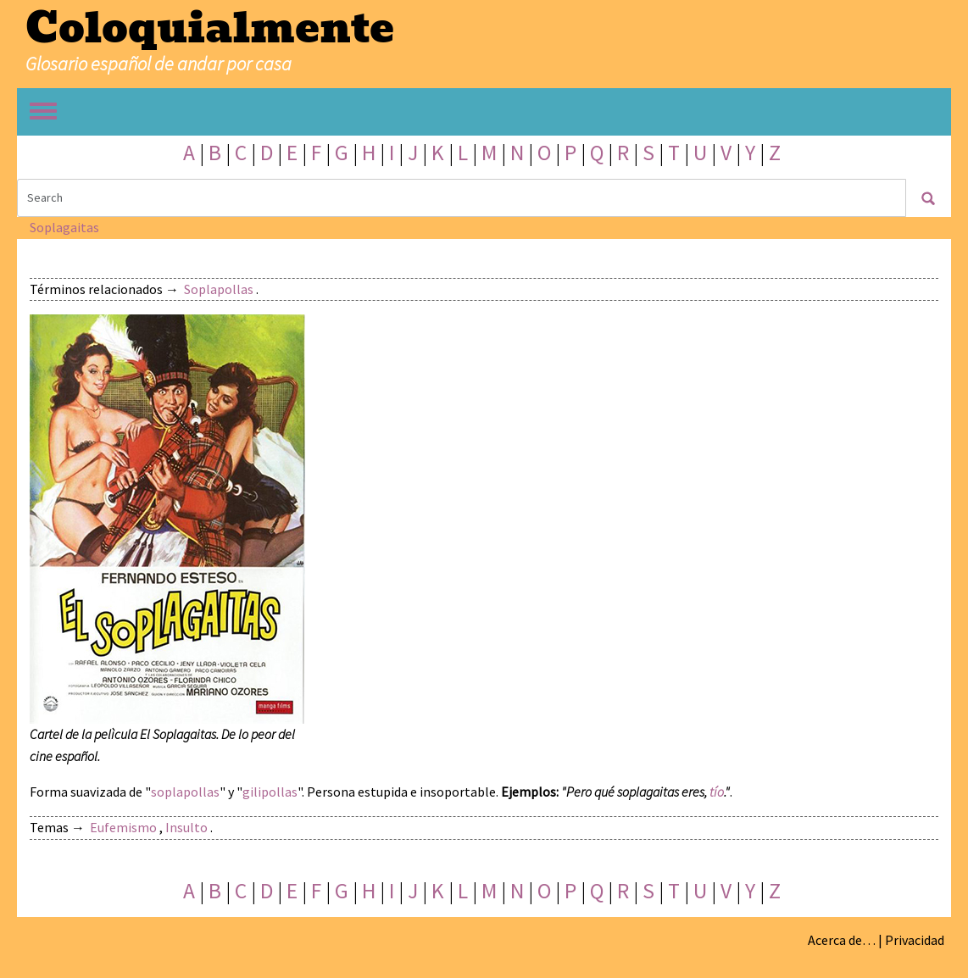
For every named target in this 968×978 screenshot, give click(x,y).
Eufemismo (123, 827)
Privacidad (914, 939)
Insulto (186, 827)
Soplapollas (218, 289)
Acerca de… (842, 939)
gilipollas (270, 791)
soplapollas (185, 791)
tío (716, 791)
